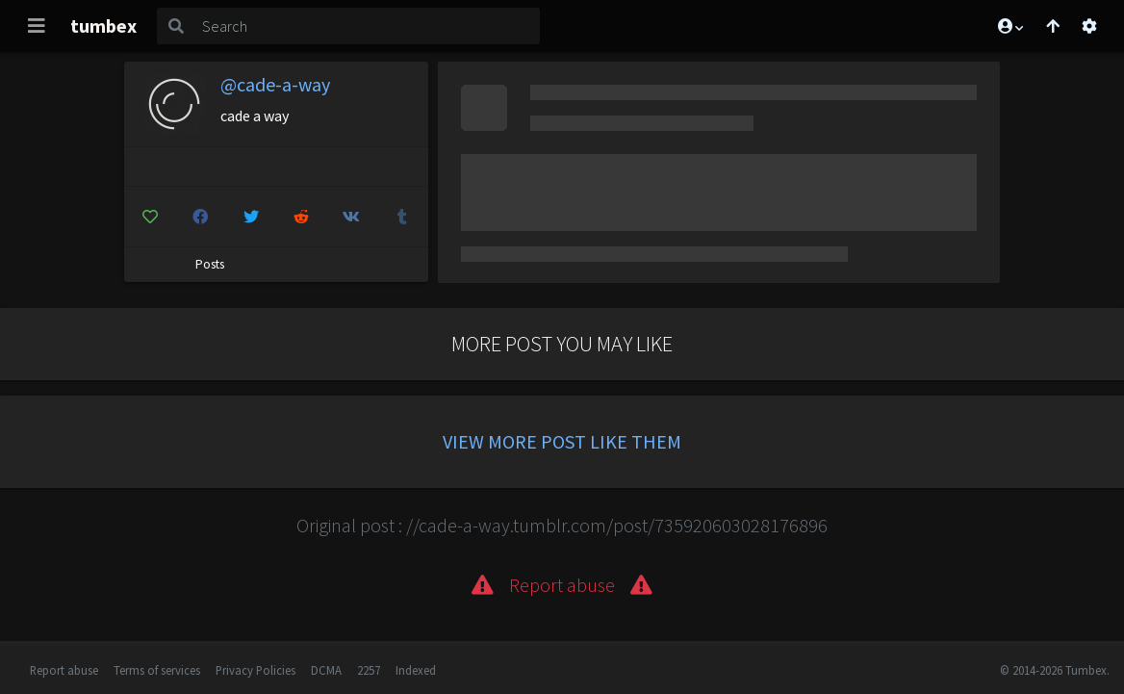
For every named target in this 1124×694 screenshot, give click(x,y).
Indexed (416, 670)
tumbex (103, 25)
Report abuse (64, 670)
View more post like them (562, 441)
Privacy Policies (255, 670)
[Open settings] (1089, 26)
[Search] (367, 26)
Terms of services (157, 670)
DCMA (326, 670)
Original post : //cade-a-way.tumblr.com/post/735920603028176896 (562, 525)
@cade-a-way (275, 84)
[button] (1009, 26)
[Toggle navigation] (36, 26)
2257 (368, 670)
